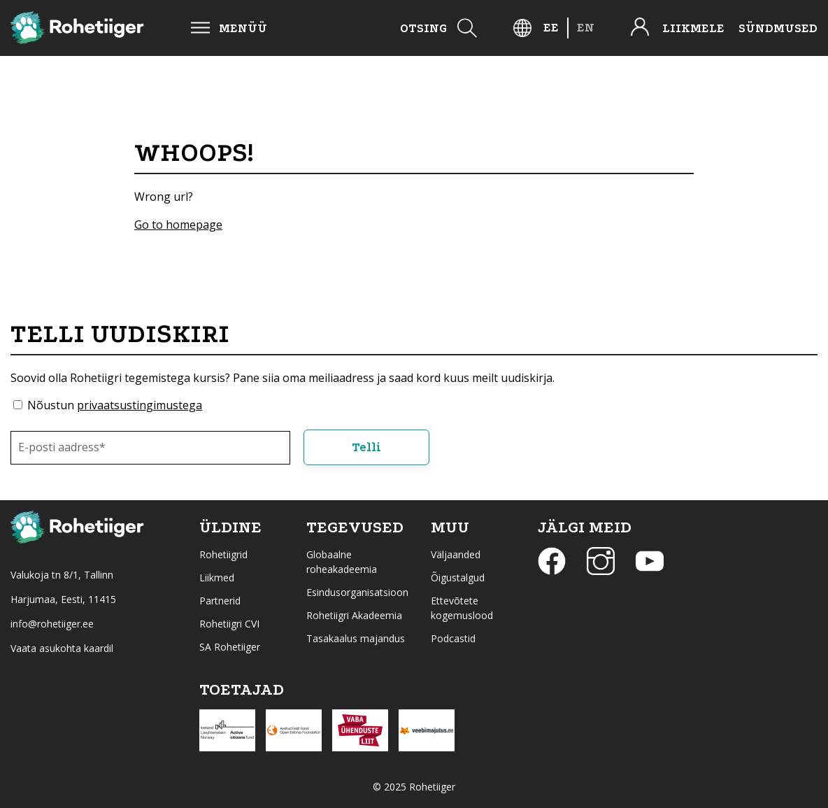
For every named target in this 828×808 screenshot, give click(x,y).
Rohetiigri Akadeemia (354, 615)
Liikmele (693, 28)
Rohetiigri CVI (229, 623)
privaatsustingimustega (139, 405)
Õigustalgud (458, 577)
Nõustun (114, 405)
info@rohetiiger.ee (52, 623)
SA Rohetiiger (229, 646)
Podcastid (453, 638)
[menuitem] (551, 27)
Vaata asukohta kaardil (61, 648)
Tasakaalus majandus (355, 638)
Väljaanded (455, 554)
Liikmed (216, 577)
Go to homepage (178, 224)
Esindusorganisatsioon (357, 592)
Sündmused (778, 28)
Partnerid (220, 600)
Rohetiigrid (223, 554)
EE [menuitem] (551, 27)
